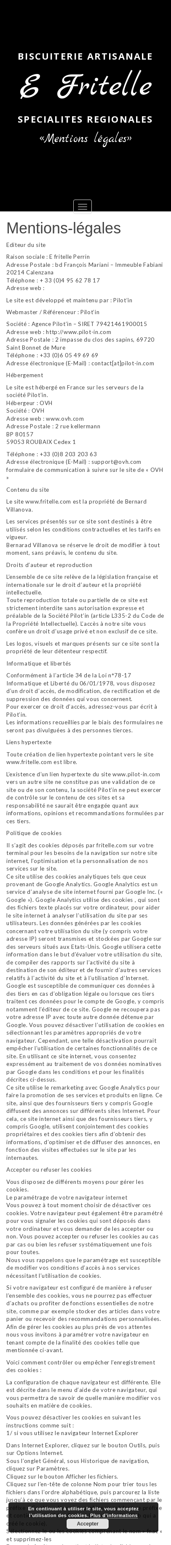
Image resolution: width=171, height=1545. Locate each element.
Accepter (87, 1524)
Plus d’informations (114, 1515)
